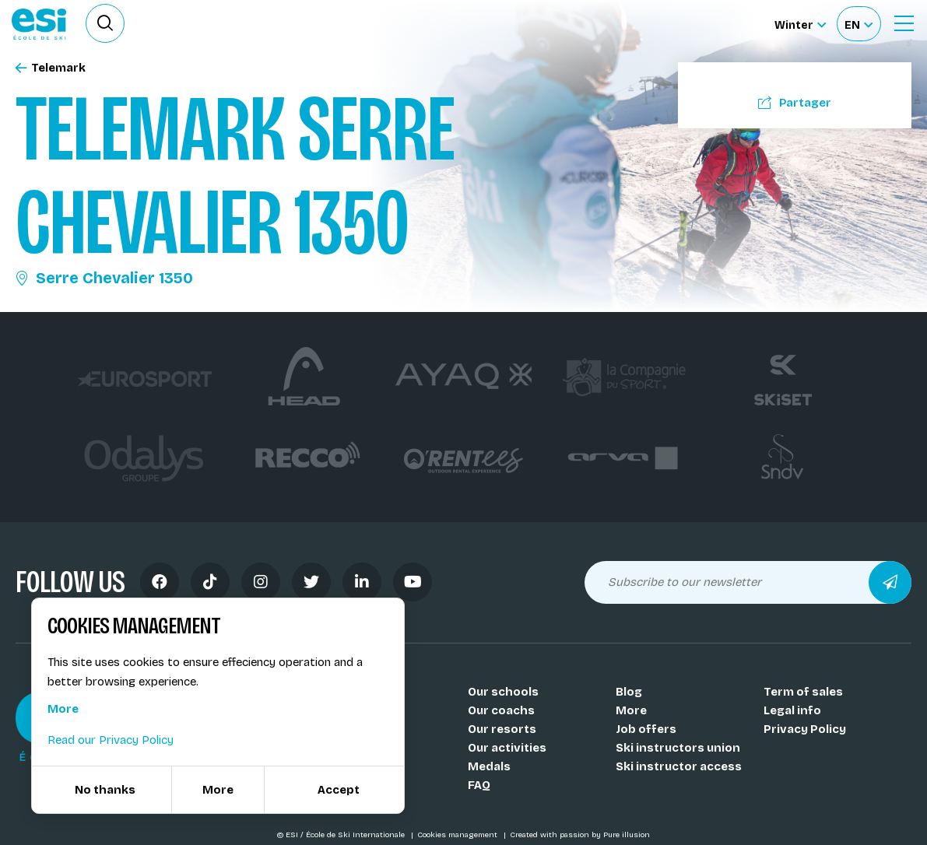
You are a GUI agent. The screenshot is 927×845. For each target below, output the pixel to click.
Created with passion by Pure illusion (580, 835)
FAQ (479, 785)
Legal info (792, 710)
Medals (489, 766)
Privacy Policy (805, 729)
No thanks (105, 790)
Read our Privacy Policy (110, 740)
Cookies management (458, 835)
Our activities (507, 748)
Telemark (51, 68)
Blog (629, 692)
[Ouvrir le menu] (903, 23)
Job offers (646, 729)
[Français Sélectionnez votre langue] (858, 23)
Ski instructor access (679, 766)
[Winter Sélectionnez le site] (800, 23)
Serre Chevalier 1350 (104, 277)
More (631, 710)
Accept (339, 790)
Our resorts (502, 729)
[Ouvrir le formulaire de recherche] (105, 23)
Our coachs (501, 710)
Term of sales (803, 692)
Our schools (503, 692)
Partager (794, 103)
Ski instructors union (678, 748)
